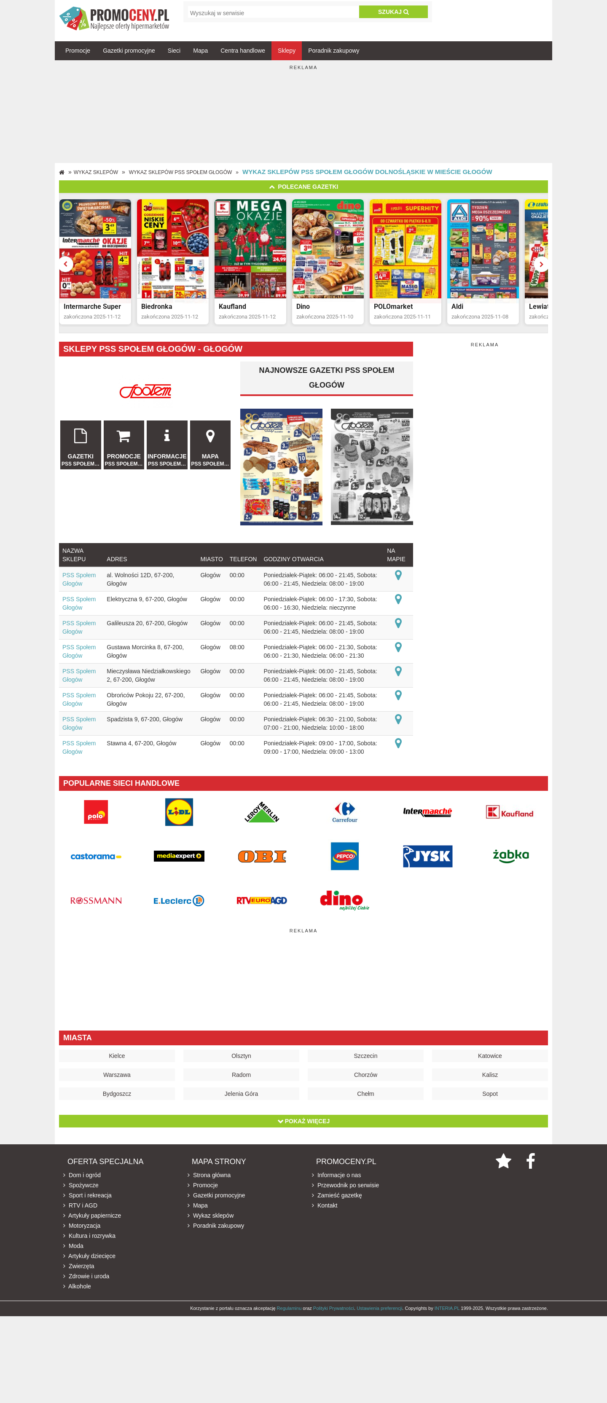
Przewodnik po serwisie (345, 1187)
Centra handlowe (242, 50)
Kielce (117, 1058)
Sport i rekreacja (87, 1197)
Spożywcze (81, 1187)
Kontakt (324, 1208)
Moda (73, 1248)
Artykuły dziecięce (89, 1258)
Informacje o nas (336, 1177)
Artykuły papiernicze (92, 1218)
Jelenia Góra (241, 1096)
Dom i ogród (82, 1177)
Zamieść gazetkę (337, 1197)
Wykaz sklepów (96, 172)
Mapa (200, 50)
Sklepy (286, 50)
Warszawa (117, 1077)
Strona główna (209, 1177)
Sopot (490, 1096)
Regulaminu (289, 1310)
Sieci (174, 50)
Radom (241, 1077)
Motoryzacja (81, 1228)
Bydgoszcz (117, 1096)
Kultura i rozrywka (89, 1238)
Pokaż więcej (303, 1123)
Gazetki (80, 446)
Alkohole (77, 1288)
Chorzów (365, 1077)
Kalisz (490, 1077)
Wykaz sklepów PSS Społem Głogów (180, 172)
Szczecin (365, 1058)
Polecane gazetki (303, 186)
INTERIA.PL (447, 1310)
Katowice (490, 1058)
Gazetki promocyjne (129, 50)
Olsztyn (241, 1058)
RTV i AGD (80, 1208)
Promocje (77, 50)
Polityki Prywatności (333, 1310)
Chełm (365, 1096)
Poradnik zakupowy (333, 50)
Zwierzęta (78, 1268)
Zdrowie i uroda (86, 1278)
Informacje (167, 446)
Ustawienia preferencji (379, 1310)
